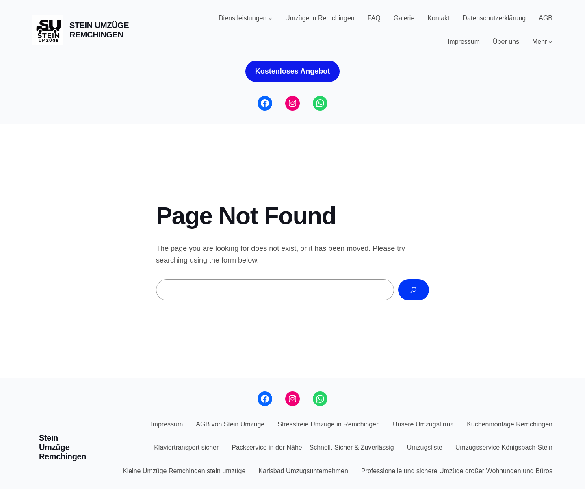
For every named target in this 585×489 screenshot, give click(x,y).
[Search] (413, 289)
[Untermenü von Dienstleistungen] (270, 18)
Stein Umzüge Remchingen (99, 30)
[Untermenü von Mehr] (550, 42)
